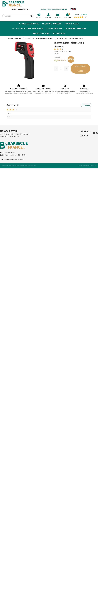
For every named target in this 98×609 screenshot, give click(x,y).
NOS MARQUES (59, 33)
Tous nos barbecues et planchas (35, 38)
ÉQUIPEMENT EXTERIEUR (76, 29)
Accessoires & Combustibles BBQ (27, 29)
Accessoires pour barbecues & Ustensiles (61, 38)
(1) (62, 49)
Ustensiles (79, 38)
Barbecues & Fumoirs (29, 24)
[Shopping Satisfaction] (81, 15)
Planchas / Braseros (51, 24)
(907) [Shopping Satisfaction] (85, 17)
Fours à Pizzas (72, 24)
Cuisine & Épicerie (54, 29)
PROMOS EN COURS (41, 33)
